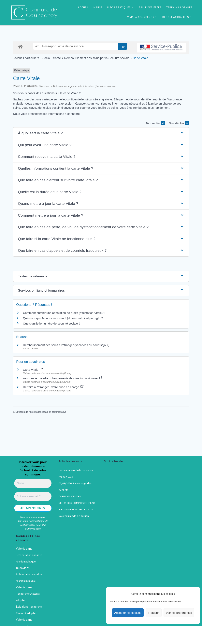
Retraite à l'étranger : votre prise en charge (53, 387)
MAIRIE (98, 7)
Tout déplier (179, 123)
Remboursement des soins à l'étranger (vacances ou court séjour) (66, 345)
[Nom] (32, 483)
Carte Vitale (140, 58)
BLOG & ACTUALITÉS (175, 17)
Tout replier (155, 123)
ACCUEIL (83, 7)
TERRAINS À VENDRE (179, 7)
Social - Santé (52, 58)
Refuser (153, 612)
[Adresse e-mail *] (32, 496)
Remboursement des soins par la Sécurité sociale (97, 58)
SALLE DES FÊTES (150, 7)
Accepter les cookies (127, 612)
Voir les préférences (179, 612)
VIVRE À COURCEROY (140, 17)
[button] (101, 133)
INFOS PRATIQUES (119, 7)
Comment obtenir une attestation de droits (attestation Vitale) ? (64, 312)
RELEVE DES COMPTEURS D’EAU (77, 503)
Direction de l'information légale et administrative (40, 412)
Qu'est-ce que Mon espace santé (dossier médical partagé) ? (63, 318)
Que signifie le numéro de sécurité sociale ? (51, 323)
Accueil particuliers (27, 58)
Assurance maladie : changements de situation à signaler (62, 378)
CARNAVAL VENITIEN (70, 496)
